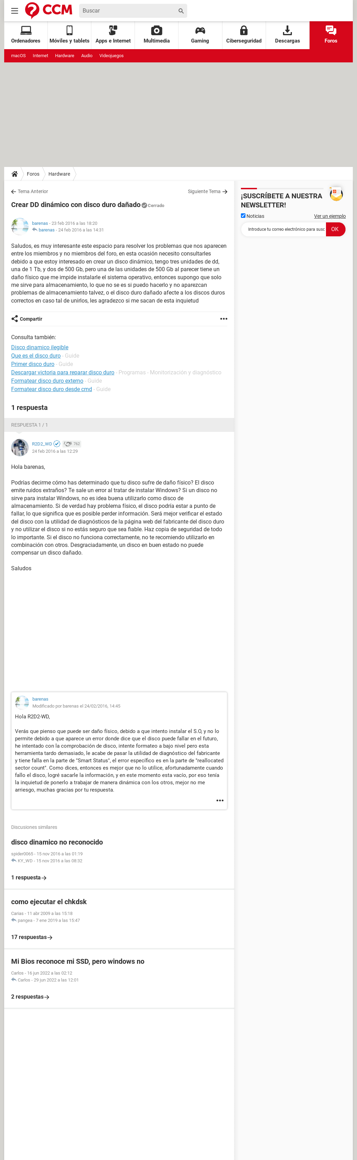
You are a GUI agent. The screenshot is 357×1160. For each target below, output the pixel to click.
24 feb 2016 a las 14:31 (81, 229)
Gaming (200, 34)
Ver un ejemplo (330, 216)
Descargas (287, 34)
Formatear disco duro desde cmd (51, 389)
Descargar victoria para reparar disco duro (62, 372)
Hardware (64, 55)
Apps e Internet (113, 34)
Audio (86, 55)
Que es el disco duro (36, 355)
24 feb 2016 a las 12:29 (55, 451)
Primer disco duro (32, 364)
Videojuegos (111, 55)
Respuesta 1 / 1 (29, 425)
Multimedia (157, 34)
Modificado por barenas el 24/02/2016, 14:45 (76, 706)
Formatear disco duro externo (47, 380)
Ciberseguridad (243, 34)
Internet (40, 55)
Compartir (31, 319)
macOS (18, 55)
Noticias (252, 216)
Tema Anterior (33, 191)
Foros (331, 34)
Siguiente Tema (204, 191)
